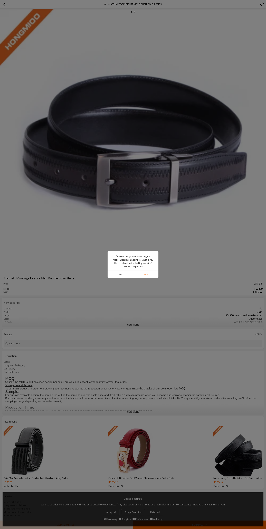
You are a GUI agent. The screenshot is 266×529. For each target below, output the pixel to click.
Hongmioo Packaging (14, 365)
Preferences (140, 519)
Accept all (111, 512)
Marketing (156, 519)
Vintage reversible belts (18, 385)
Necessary (110, 519)
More (258, 334)
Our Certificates (11, 372)
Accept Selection (133, 512)
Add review (14, 343)
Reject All (155, 512)
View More (133, 324)
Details (7, 362)
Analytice (125, 519)
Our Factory (9, 368)
